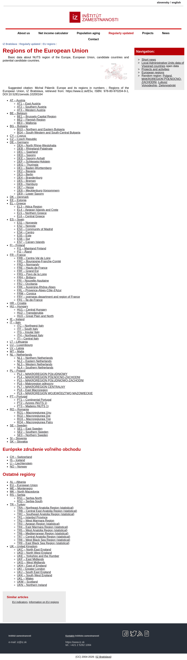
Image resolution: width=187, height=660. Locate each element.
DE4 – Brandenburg (29, 177)
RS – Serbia (17, 494)
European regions (153, 72)
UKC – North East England (34, 549)
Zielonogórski (167, 85)
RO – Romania (19, 409)
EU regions (49, 44)
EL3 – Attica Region (29, 206)
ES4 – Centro (25, 232)
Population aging (88, 33)
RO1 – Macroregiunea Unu (34, 412)
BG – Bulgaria (19, 126)
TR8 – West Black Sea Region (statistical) (43, 539)
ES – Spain (17, 219)
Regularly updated (121, 33)
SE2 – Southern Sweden (32, 431)
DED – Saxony (26, 155)
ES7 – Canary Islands (31, 242)
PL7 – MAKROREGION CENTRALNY (41, 386)
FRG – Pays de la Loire (32, 274)
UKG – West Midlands (31, 562)
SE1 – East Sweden (29, 428)
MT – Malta (17, 351)
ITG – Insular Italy (28, 332)
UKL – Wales (25, 578)
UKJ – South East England (34, 572)
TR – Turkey (17, 504)
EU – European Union (24, 485)
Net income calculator (53, 33)
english (176, 2)
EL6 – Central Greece (31, 216)
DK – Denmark (19, 196)
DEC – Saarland (27, 151)
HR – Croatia (18, 303)
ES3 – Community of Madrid (35, 229)
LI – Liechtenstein (21, 463)
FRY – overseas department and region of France (48, 296)
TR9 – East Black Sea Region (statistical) (43, 543)
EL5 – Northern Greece (32, 213)
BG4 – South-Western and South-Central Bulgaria (48, 132)
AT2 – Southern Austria (31, 106)
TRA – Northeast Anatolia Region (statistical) (45, 507)
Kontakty (70, 636)
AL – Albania (18, 482)
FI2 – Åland (24, 251)
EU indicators (20, 602)
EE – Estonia (18, 200)
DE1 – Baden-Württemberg (34, 168)
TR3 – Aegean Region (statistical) (38, 523)
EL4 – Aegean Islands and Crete (37, 209)
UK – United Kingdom (23, 546)
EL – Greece (18, 203)
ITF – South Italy (27, 328)
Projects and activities (155, 69)
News (166, 33)
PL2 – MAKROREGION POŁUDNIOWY (42, 374)
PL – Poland (17, 370)
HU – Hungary (19, 306)
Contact (93, 39)
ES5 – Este (24, 235)
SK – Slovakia (19, 441)
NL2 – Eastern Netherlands (34, 361)
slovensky (163, 2)
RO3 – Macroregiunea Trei (34, 419)
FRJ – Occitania (27, 283)
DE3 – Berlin (25, 174)
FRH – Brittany (26, 277)
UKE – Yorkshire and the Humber (38, 556)
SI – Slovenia (18, 438)
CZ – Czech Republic (23, 139)
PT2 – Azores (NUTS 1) (32, 402)
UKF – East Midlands (30, 559)
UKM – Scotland (27, 581)
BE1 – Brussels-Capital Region (36, 116)
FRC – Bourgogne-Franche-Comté (39, 261)
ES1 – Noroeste (27, 222)
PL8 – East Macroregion (32, 390)
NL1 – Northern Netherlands (35, 357)
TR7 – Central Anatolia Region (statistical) (43, 536)
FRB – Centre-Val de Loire (33, 258)
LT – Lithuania (19, 341)
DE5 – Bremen (26, 180)
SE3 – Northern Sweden (32, 435)
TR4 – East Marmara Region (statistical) (42, 527)
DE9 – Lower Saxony (30, 193)
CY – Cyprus (18, 135)
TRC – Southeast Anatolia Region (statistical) (45, 514)
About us (24, 33)
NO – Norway (18, 466)
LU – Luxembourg (21, 345)
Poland (167, 75)
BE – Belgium (18, 113)
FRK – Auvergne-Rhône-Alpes (36, 287)
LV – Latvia (17, 348)
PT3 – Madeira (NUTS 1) (33, 406)
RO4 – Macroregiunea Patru (35, 422)
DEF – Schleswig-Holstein (33, 161)
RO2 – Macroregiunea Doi (33, 415)
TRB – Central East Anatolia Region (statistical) (47, 510)
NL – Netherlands (21, 354)
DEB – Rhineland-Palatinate (35, 148)
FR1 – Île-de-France (30, 299)
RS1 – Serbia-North (29, 498)
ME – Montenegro (21, 488)
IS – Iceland (17, 460)
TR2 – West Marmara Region (35, 520)
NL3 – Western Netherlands (34, 364)
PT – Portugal (18, 396)
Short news (149, 59)
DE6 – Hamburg (27, 184)
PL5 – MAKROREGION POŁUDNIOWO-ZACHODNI (50, 380)
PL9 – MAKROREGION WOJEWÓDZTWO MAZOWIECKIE (55, 393)
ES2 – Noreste (26, 225)
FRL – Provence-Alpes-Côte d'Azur (39, 290)
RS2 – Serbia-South (29, 501)
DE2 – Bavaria (26, 171)
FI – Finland (17, 245)
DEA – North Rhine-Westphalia (36, 145)
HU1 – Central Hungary (32, 309)
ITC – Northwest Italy (30, 325)
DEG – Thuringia (27, 164)
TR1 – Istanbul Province (32, 517)
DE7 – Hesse (25, 187)
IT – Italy (15, 322)
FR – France (18, 254)
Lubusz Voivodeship (154, 84)
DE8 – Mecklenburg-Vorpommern (38, 190)
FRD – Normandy (28, 264)
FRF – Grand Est (28, 271)
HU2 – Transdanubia (30, 312)
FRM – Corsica (26, 293)
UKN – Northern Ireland (32, 585)
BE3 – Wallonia (27, 122)
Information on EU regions (44, 602)
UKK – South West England (34, 575)
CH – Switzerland (21, 456)
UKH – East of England (32, 565)
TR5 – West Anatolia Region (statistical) (42, 530)
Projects (148, 33)
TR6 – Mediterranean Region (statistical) (42, 533)
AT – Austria (17, 100)
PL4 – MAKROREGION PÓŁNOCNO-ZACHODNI (48, 377)
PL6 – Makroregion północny (35, 383)
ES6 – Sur (23, 238)
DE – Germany (19, 142)
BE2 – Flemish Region (31, 119)
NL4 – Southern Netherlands (35, 367)
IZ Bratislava (10, 44)
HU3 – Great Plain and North (35, 316)
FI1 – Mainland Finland (31, 248)
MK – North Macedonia (24, 491)
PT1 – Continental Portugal (34, 399)
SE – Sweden (18, 425)
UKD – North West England (34, 552)
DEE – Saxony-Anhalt (31, 158)
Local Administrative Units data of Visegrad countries (163, 64)
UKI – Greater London (31, 568)
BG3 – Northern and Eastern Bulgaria (41, 129)
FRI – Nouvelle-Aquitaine (33, 280)
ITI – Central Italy (28, 338)
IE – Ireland (17, 319)
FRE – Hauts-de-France (32, 267)
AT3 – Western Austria (31, 110)
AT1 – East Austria (28, 103)
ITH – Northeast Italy (30, 335)
